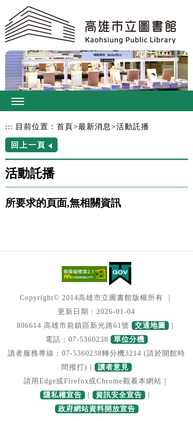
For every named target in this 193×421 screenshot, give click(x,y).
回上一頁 (28, 145)
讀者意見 (113, 367)
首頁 (65, 126)
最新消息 (94, 126)
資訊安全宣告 (119, 395)
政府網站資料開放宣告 (96, 409)
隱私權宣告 (62, 395)
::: (9, 126)
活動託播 (132, 126)
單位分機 (129, 339)
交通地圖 (150, 325)
